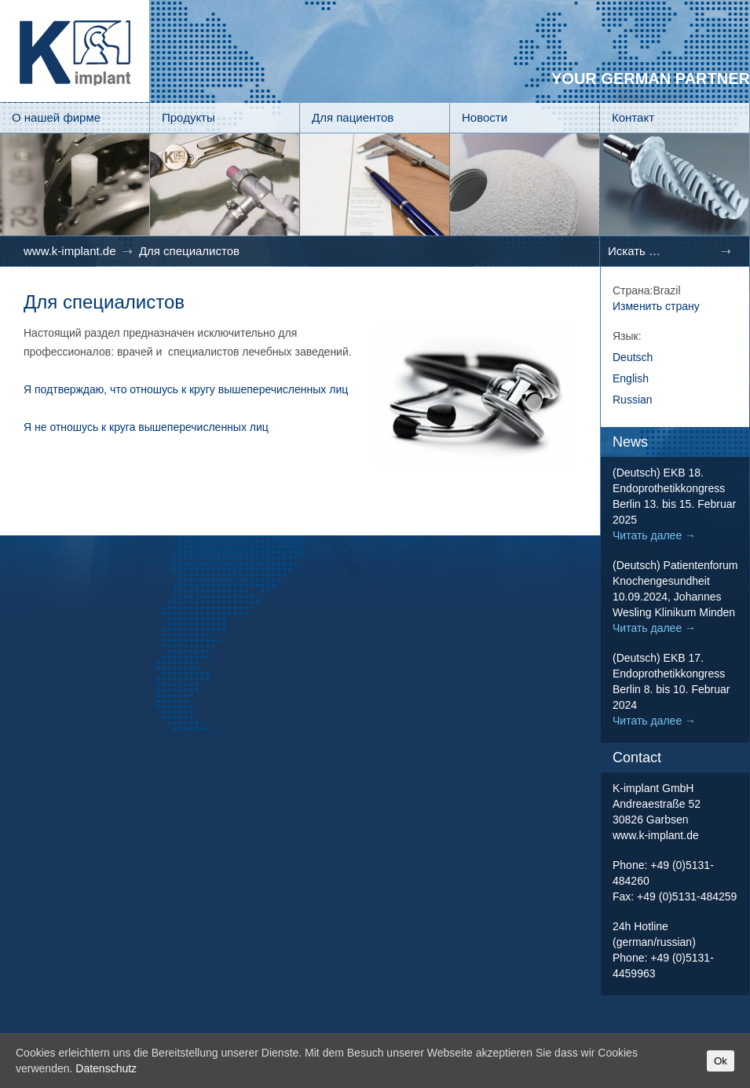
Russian (633, 399)
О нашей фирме (56, 117)
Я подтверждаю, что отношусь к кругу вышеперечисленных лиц (186, 389)
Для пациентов (352, 117)
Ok (720, 1061)
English (631, 378)
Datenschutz (106, 1068)
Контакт (633, 117)
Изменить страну (656, 306)
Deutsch (633, 357)
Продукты (188, 117)
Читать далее (654, 535)
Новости (484, 117)
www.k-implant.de (70, 250)
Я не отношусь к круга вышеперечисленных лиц (146, 427)
